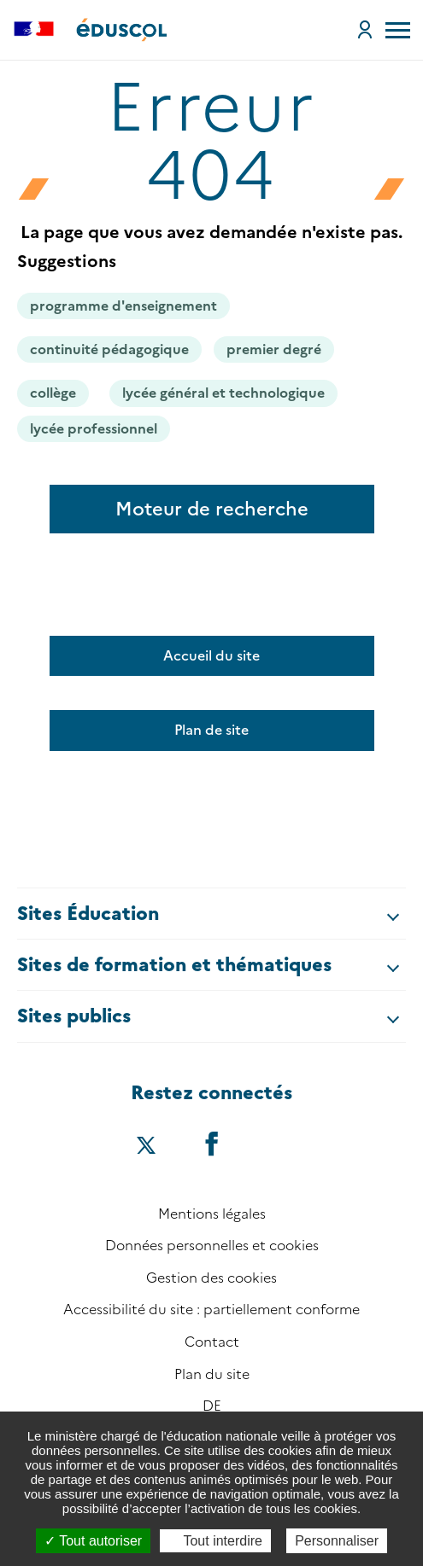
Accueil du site (211, 656)
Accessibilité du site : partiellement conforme (211, 1309)
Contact (212, 1342)
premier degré (273, 349)
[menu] (397, 30)
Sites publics (74, 1016)
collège (53, 393)
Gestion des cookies (211, 1278)
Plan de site (211, 730)
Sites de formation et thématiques (174, 964)
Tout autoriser (93, 1541)
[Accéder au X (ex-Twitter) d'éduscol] (146, 1147)
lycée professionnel (93, 429)
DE (212, 1406)
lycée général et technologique (223, 393)
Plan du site (212, 1374)
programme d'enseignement (123, 306)
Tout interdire (215, 1541)
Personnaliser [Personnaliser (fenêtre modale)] (337, 1541)
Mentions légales (212, 1214)
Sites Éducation (88, 913)
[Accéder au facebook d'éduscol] (212, 1143)
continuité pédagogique (109, 349)
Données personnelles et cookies (212, 1245)
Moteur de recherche (211, 509)
